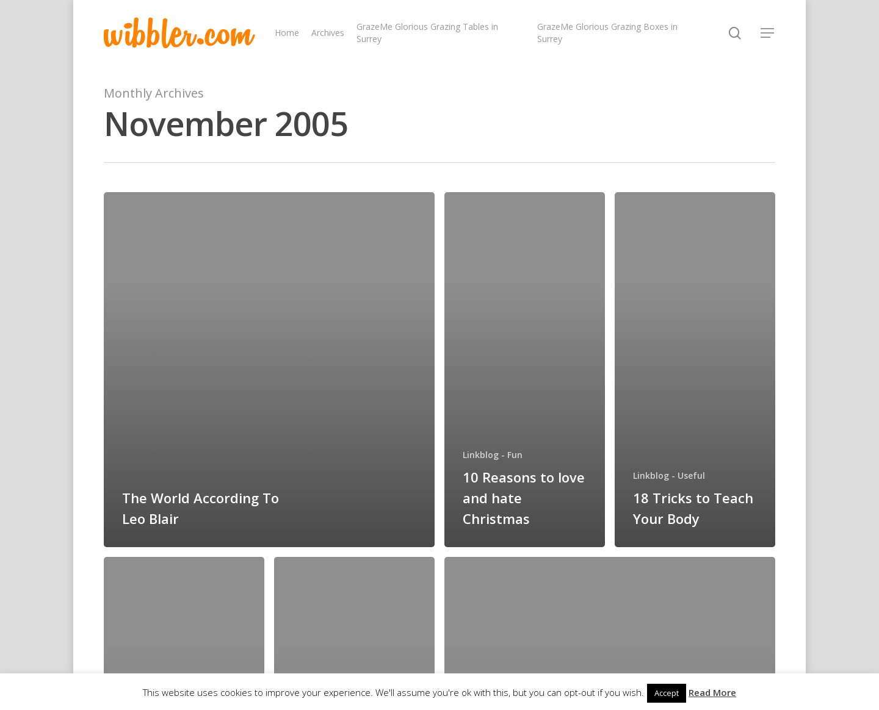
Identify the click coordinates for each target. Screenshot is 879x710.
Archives (327, 32)
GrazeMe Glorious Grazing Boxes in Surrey (607, 33)
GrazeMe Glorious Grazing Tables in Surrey (427, 33)
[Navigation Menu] (768, 33)
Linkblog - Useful (669, 475)
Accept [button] (666, 692)
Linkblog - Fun (493, 455)
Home (287, 32)
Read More (712, 692)
